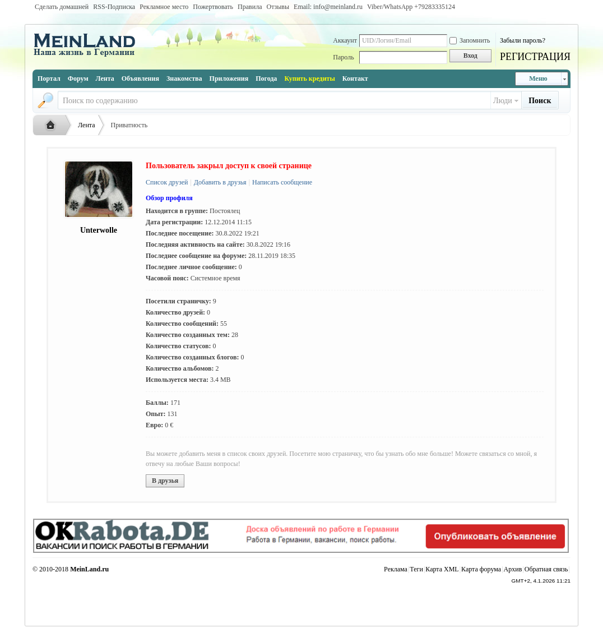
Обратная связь (546, 569)
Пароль (343, 57)
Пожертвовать (213, 7)
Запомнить (469, 40)
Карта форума (481, 569)
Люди (502, 100)
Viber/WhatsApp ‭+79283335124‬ (411, 7)
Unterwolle (98, 230)
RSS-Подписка (114, 7)
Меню (538, 78)
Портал (49, 78)
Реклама (395, 569)
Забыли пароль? (522, 40)
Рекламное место (164, 7)
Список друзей (167, 182)
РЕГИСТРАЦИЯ (535, 56)
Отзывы (277, 7)
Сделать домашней (62, 7)
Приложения (229, 78)
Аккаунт (345, 40)
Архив (513, 569)
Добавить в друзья (219, 182)
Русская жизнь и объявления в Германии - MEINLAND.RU (53, 125)
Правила (250, 7)
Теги (416, 569)
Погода (266, 78)
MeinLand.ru (89, 569)
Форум (78, 78)
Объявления (140, 78)
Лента (105, 78)
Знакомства (184, 78)
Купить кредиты (309, 78)
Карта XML (441, 569)
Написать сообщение (281, 182)
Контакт (355, 78)
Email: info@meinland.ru (328, 7)
